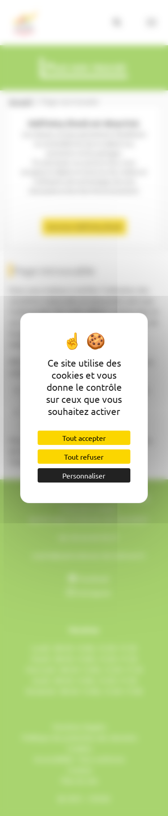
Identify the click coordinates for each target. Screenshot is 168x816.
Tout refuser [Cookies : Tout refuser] (83, 456)
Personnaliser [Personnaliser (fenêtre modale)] (83, 475)
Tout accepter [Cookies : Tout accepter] (84, 437)
